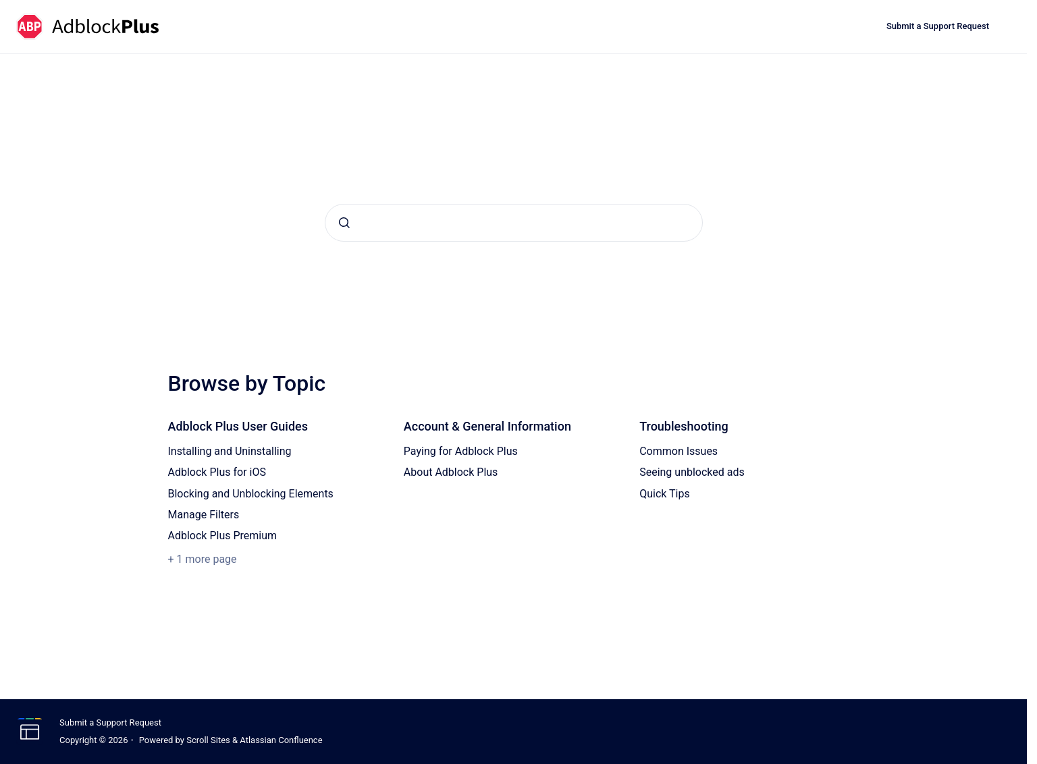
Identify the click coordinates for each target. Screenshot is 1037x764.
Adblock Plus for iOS (217, 472)
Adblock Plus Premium (222, 535)
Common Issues (678, 451)
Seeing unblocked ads (692, 472)
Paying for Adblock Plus (461, 451)
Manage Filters (204, 514)
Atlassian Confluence (281, 740)
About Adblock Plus (451, 472)
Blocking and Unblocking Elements (251, 493)
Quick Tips (664, 493)
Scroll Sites (208, 740)
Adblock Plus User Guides (238, 426)
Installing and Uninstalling (230, 451)
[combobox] (513, 222)
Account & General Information (487, 426)
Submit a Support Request (937, 26)
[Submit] (344, 223)
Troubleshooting (683, 426)
